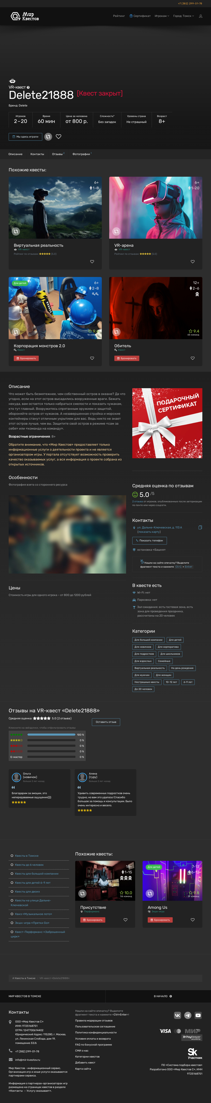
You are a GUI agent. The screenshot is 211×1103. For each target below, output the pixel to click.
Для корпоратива (168, 646)
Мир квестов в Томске (25, 996)
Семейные (164, 661)
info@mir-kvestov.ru (27, 1059)
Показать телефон (149, 540)
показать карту (149, 532)
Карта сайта (83, 1068)
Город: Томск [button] (183, 16)
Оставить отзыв (106, 721)
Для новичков (143, 646)
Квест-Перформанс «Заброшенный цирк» (38, 934)
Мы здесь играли (25, 136)
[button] (122, 498)
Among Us (157, 907)
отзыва (137, 501)
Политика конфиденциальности (96, 1032)
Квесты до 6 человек (27, 865)
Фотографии (82, 154)
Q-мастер (16, 756)
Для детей (175, 639)
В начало (163, 996)
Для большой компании (148, 639)
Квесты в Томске (25, 856)
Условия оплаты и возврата (93, 1038)
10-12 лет (171, 682)
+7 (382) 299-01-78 (190, 3)
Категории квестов (87, 1056)
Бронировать (26, 358)
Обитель (122, 345)
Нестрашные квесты (147, 682)
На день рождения (182, 668)
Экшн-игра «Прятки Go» (30, 923)
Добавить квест (85, 1062)
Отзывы (58, 154)
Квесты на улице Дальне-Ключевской (31, 903)
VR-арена (124, 245)
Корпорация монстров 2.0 (39, 345)
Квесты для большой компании (35, 873)
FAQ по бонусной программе (93, 1044)
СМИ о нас (81, 1050)
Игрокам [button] (162, 16)
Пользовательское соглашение (95, 1026)
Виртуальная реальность (38, 245)
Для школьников (170, 653)
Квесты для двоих (25, 891)
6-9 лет (188, 682)
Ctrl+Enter (120, 1014)
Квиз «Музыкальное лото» (31, 914)
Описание (15, 154)
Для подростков (144, 653)
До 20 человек (143, 689)
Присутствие (93, 907)
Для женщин (163, 675)
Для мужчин (142, 675)
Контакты (37, 154)
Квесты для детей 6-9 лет (30, 883)
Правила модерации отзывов (94, 1020)
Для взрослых (143, 661)
